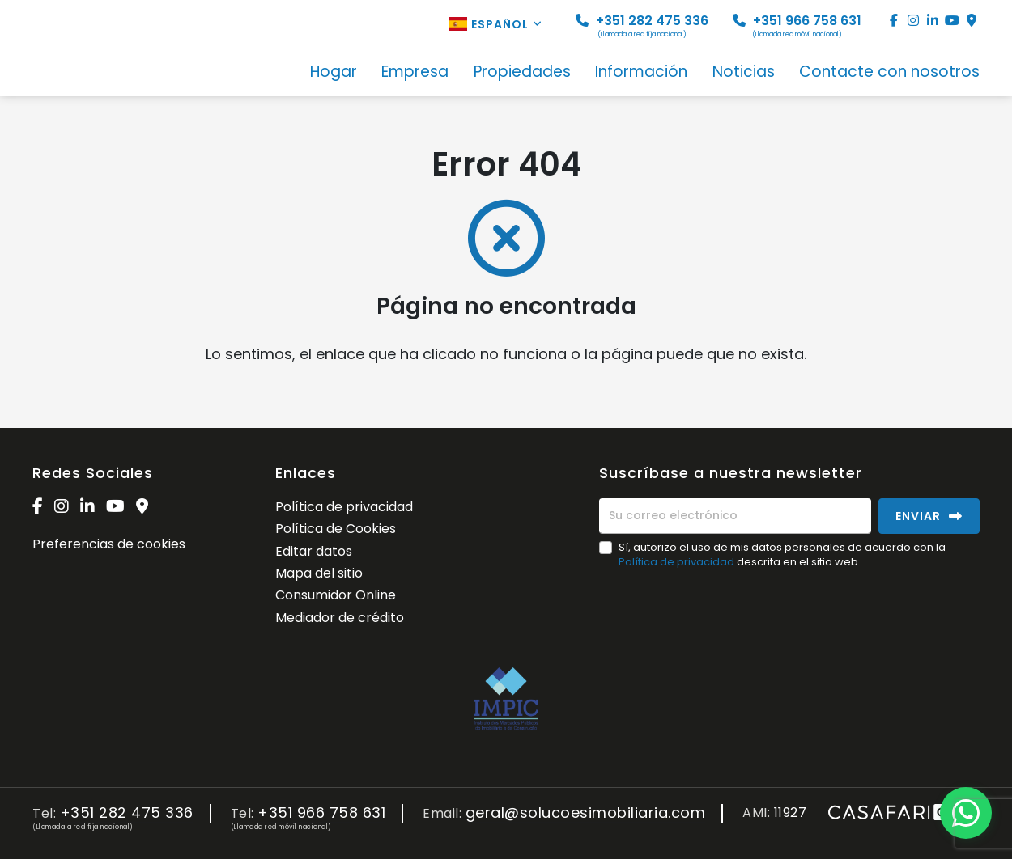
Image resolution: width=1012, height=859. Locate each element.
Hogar (333, 73)
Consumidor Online (335, 595)
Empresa (415, 73)
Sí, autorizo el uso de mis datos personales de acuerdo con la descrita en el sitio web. (782, 554)
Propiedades (522, 73)
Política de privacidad (344, 506)
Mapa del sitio (319, 573)
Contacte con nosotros (889, 73)
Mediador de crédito (339, 617)
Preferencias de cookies (108, 544)
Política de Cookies (335, 528)
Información (641, 73)
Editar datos (313, 551)
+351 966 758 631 (797, 25)
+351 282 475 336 (642, 25)
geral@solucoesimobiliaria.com (586, 813)
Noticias (743, 73)
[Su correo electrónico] (735, 516)
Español (495, 24)
